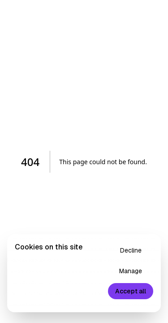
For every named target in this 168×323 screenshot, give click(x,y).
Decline (131, 250)
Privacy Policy (53, 301)
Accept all (130, 291)
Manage (130, 271)
